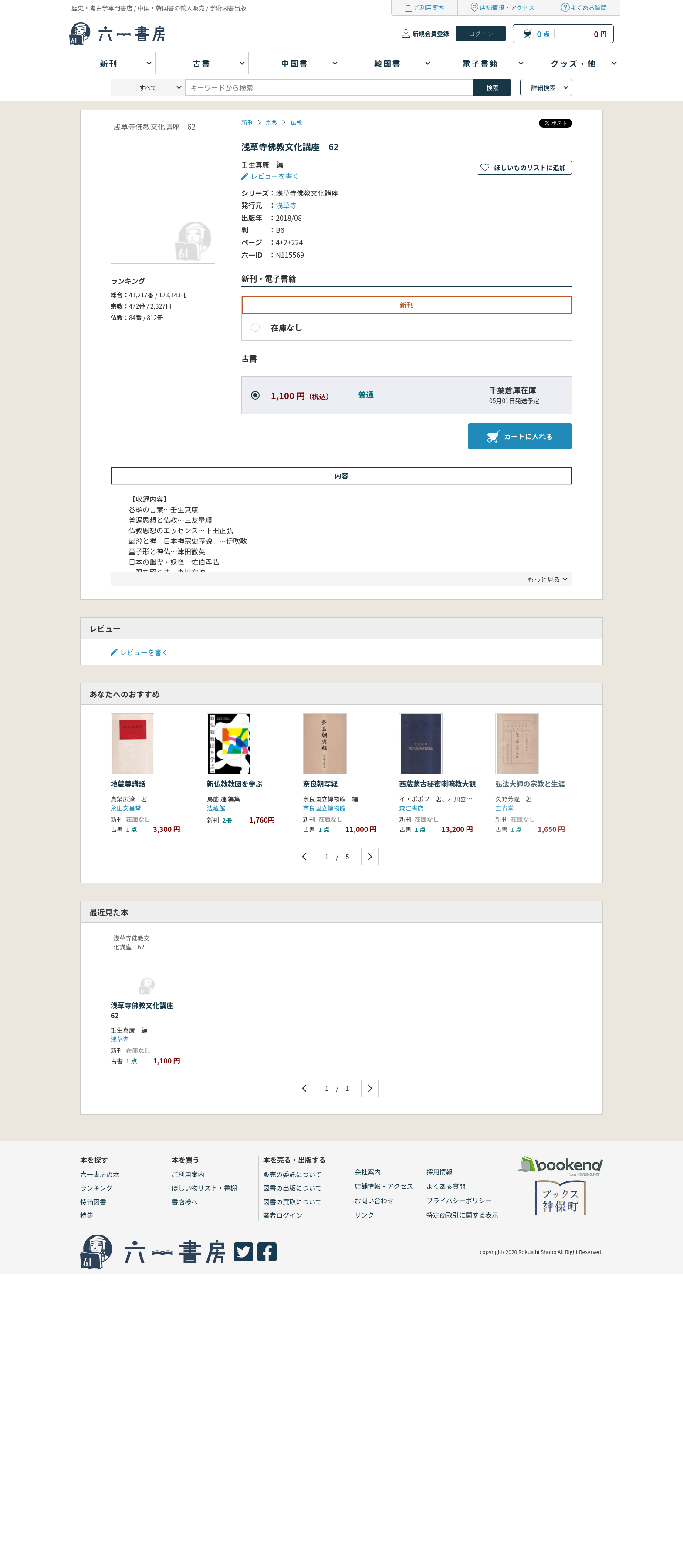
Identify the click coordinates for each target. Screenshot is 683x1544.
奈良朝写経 (320, 783)
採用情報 (439, 1171)
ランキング (96, 1187)
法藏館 (216, 808)
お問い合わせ (374, 1200)
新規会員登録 (431, 33)
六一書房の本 (99, 1174)
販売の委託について (292, 1174)
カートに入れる (520, 436)
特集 (86, 1215)
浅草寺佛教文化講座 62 (145, 1010)
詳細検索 (543, 87)
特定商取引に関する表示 (462, 1214)
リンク (364, 1214)
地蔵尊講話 (128, 783)
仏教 (296, 122)
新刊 (247, 122)
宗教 (272, 122)
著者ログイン (282, 1215)
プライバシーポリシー (459, 1200)
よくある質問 (588, 7)
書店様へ (185, 1201)
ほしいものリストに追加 (530, 167)
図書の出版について (292, 1187)
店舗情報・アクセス (507, 7)
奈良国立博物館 (324, 808)
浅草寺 (286, 205)
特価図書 (93, 1201)
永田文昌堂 (126, 808)
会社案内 (368, 1171)
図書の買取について (292, 1201)
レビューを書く (274, 176)
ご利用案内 (429, 7)
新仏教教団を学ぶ (235, 783)
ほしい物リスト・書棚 (204, 1187)
